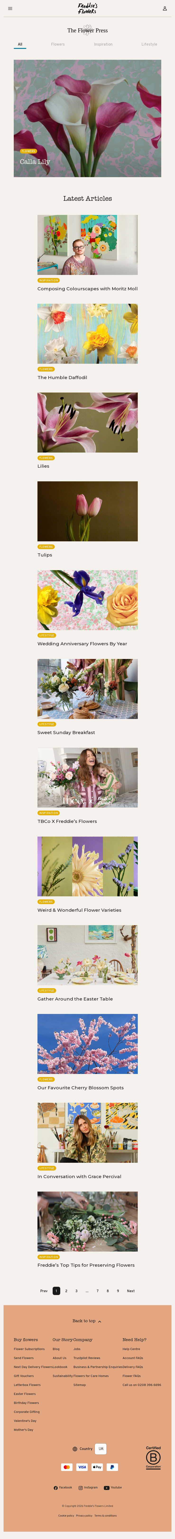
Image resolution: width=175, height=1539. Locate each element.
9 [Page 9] (118, 1291)
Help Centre (131, 1349)
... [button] (87, 1291)
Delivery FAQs (133, 1367)
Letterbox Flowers (27, 1385)
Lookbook (60, 1367)
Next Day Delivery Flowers (33, 1367)
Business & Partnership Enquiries (97, 1367)
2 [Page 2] (66, 1291)
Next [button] (131, 1291)
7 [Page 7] (98, 1291)
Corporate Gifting (27, 1412)
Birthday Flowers (26, 1403)
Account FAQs (133, 1358)
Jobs (76, 1349)
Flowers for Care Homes (91, 1376)
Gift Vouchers (24, 1376)
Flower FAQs (132, 1376)
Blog (56, 1349)
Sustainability (63, 1376)
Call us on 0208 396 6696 (142, 1385)
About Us (59, 1358)
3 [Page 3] (76, 1291)
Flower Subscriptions (29, 1349)
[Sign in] (165, 8)
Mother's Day (23, 1430)
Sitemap (79, 1385)
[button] (10, 8)
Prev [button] (44, 1291)
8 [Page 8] (108, 1291)
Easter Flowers (25, 1394)
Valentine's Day (25, 1421)
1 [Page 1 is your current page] (56, 1291)
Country (86, 1449)
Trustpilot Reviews (86, 1358)
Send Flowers (24, 1358)
